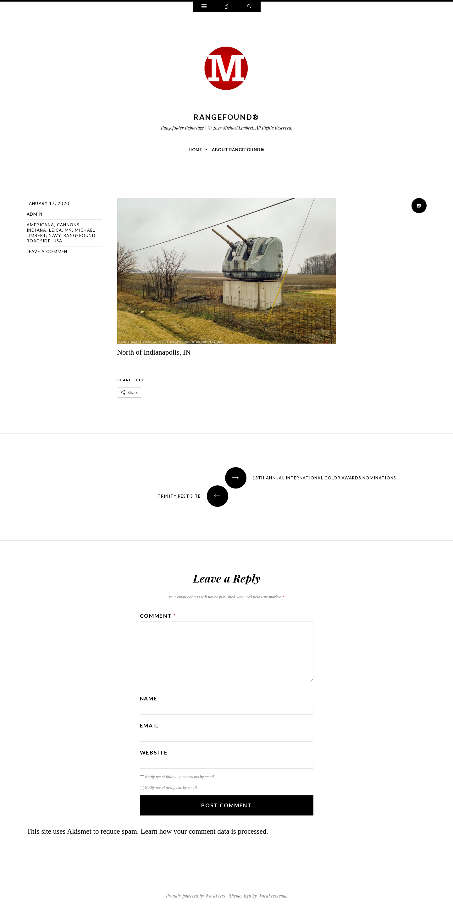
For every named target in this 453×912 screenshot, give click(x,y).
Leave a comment (49, 251)
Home (195, 149)
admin (35, 214)
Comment (158, 615)
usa (58, 240)
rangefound (80, 235)
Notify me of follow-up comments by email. (180, 776)
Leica (55, 230)
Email (149, 725)
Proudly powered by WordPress (195, 896)
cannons (68, 224)
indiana (37, 230)
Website (154, 752)
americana (40, 224)
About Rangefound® (238, 149)
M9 (68, 230)
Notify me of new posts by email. (171, 787)
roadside (39, 240)
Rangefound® (226, 117)
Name (148, 698)
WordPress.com (272, 896)
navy (55, 235)
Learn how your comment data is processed (203, 831)
